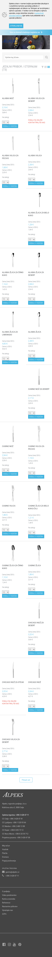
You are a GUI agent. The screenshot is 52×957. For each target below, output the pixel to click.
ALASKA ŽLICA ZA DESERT (36, 273)
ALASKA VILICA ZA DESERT (36, 99)
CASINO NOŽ (7, 446)
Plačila (4, 853)
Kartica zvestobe (8, 899)
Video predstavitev (9, 895)
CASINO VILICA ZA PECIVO (36, 447)
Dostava (5, 857)
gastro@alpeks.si (12, 872)
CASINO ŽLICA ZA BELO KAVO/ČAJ (38, 507)
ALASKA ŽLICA (34, 331)
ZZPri (4, 914)
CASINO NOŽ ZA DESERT (38, 389)
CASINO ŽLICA (34, 565)
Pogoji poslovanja (9, 860)
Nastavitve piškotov (9, 906)
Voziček (5, 849)
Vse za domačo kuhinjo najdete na (26, 32)
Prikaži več (26, 780)
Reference (6, 902)
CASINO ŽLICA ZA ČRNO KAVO (12, 566)
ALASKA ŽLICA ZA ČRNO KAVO (12, 273)
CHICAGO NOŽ (34, 682)
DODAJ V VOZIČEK (10, 126)
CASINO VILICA (8, 505)
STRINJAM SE (16, 25)
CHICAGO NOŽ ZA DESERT (36, 624)
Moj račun (6, 845)
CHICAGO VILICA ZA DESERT (11, 740)
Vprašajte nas (7, 910)
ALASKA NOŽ (8, 98)
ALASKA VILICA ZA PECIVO (10, 157)
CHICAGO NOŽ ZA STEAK (13, 682)
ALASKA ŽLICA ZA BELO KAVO (38, 214)
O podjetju (6, 891)
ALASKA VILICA (35, 155)
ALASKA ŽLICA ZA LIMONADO (10, 333)
